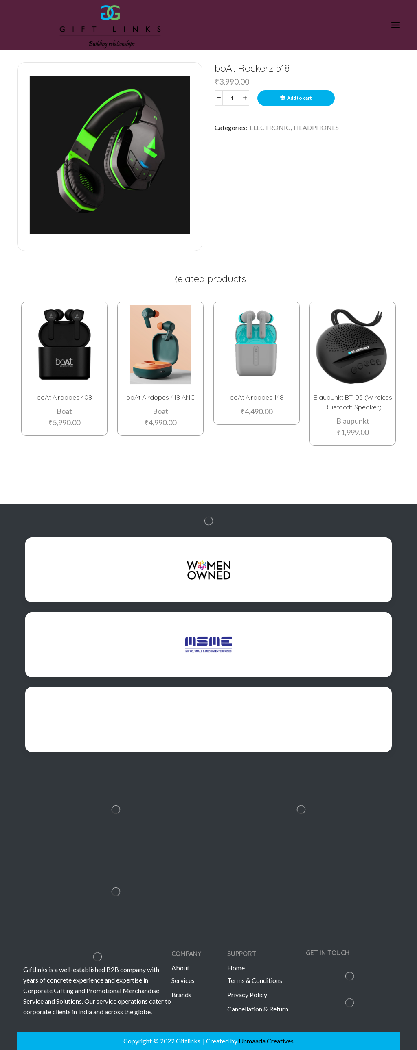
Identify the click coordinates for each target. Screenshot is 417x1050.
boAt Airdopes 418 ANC (160, 396)
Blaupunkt (352, 419)
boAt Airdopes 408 (64, 396)
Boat (64, 410)
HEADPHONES (316, 127)
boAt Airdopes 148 (256, 396)
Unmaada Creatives (266, 1041)
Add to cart (299, 98)
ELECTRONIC (270, 127)
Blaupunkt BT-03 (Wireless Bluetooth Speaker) (353, 401)
